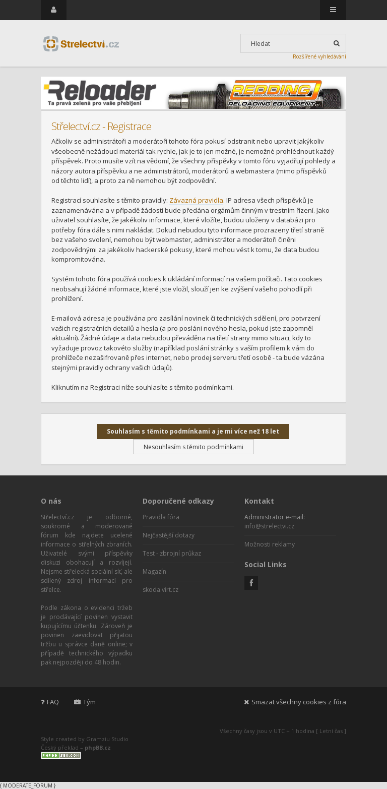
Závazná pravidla (196, 200)
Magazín (154, 571)
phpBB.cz (98, 747)
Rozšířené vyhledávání (319, 56)
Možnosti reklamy (269, 544)
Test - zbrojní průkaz (172, 553)
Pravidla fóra (161, 517)
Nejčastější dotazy (169, 535)
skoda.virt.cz (160, 589)
